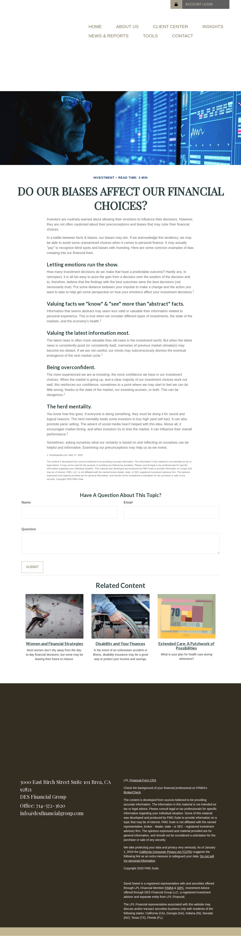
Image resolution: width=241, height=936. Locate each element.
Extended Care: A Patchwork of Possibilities (186, 645)
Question (28, 529)
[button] (127, 26)
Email (128, 502)
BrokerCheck (132, 792)
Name (26, 502)
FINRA (169, 888)
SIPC (180, 888)
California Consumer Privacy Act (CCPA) (165, 852)
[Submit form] (32, 567)
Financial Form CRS (143, 780)
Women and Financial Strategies (54, 643)
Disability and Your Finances (120, 643)
